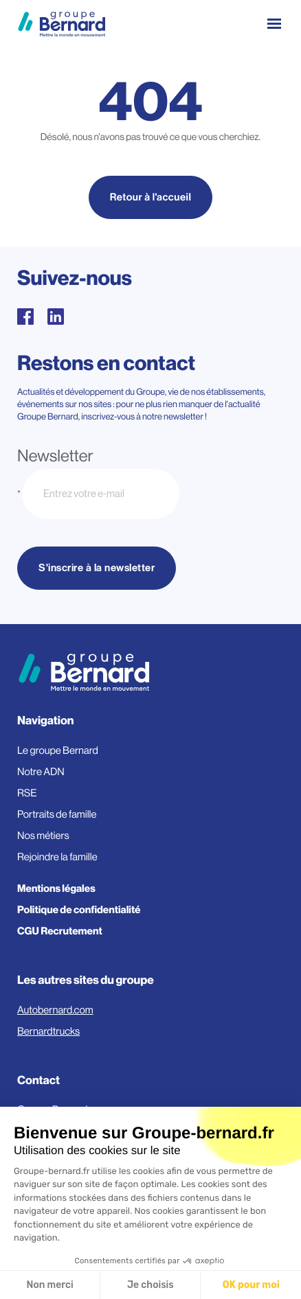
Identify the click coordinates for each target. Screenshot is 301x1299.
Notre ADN (41, 772)
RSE (27, 793)
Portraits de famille (57, 814)
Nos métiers (43, 836)
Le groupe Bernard (57, 751)
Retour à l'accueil (151, 197)
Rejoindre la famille (57, 857)
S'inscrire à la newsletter (96, 568)
